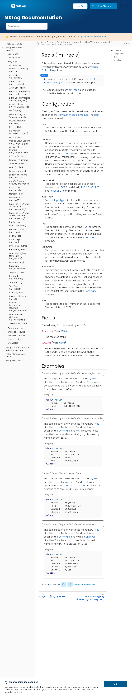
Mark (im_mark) (16, 194)
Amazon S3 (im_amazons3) (17, 83)
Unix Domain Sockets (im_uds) (19, 297)
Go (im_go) (14, 137)
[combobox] (27, 26)
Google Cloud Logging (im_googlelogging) (19, 142)
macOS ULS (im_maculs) (15, 189)
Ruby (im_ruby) (16, 262)
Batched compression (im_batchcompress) (20, 93)
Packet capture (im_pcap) (16, 231)
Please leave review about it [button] (84, 584)
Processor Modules (17, 335)
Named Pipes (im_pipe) (15, 241)
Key (78, 430)
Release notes (14, 339)
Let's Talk (80, 6)
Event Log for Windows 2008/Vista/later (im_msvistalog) (20, 216)
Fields (115, 57)
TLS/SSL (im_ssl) (16, 272)
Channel (80, 485)
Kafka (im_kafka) (17, 167)
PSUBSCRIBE (56, 190)
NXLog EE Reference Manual (15, 49)
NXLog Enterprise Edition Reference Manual (61, 42)
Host (96, 114)
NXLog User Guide (14, 44)
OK (115, 684)
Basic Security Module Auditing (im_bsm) (19, 99)
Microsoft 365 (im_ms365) (15, 199)
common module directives (73, 114)
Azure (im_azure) (17, 88)
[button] (7, 5)
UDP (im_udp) (16, 292)
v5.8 (125, 43)
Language (12, 61)
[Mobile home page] (37, 43)
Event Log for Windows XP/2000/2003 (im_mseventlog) (20, 207)
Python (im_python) (18, 246)
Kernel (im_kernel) (17, 171)
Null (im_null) (15, 222)
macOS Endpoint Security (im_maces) (19, 182)
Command (67, 153)
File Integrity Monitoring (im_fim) (18, 132)
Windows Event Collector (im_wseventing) (17, 317)
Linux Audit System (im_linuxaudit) (18, 176)
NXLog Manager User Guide (15, 355)
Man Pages (13, 54)
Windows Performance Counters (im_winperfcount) (18, 306)
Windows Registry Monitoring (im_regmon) (17, 256)
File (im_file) (15, 127)
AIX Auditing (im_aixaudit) (15, 76)
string (64, 331)
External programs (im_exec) (17, 122)
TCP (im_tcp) (15, 282)
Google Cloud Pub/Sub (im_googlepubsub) (19, 150)
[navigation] (2, 44)
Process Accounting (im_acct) (19, 70)
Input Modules (14, 65)
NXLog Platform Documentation (91, 36)
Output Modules (15, 328)
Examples (117, 60)
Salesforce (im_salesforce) (17, 267)
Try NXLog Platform (101, 6)
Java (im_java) (16, 163)
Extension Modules (16, 332)
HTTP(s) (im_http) (17, 156)
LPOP (62, 187)
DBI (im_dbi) (15, 110)
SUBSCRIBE (93, 187)
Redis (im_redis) (18, 249)
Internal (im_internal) (19, 160)
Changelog (13, 343)
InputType (59, 200)
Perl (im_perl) (15, 236)
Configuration (14, 57)
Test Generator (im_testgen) (16, 287)
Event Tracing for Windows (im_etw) (18, 115)
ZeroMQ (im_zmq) (18, 323)
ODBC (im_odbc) (17, 226)
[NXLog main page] (18, 6)
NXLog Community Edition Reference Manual (18, 349)
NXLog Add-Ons (13, 360)
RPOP (84, 187)
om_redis (74, 89)
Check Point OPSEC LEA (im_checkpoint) (19, 105)
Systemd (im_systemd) (16, 277)
